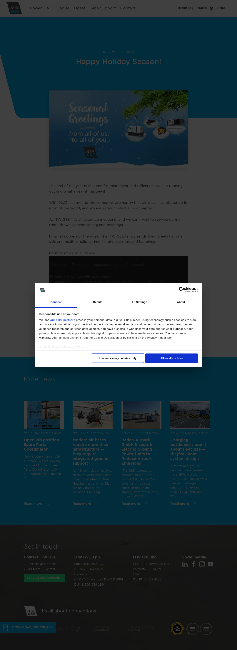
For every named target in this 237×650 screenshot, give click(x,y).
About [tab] (181, 302)
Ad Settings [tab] (139, 302)
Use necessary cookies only (117, 358)
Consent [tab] (56, 302)
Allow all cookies (171, 358)
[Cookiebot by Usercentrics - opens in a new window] (181, 290)
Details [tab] (97, 302)
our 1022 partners (62, 319)
